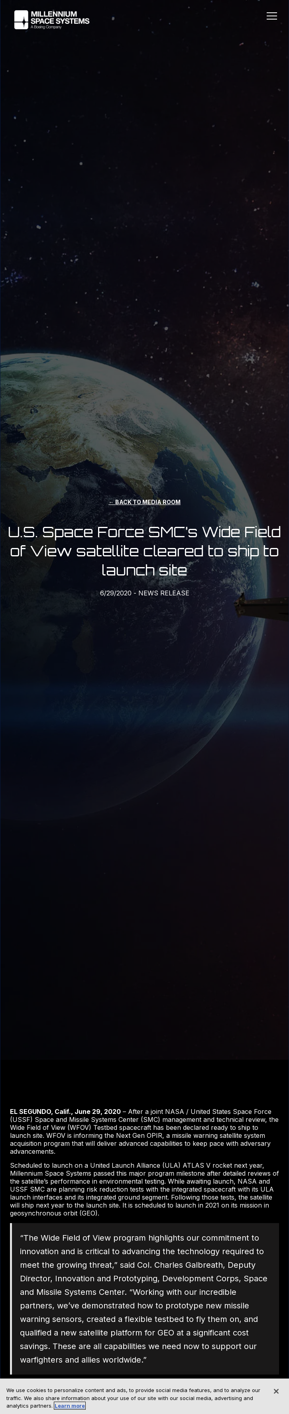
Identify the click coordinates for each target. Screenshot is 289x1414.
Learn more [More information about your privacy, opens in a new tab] (70, 1405)
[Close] (276, 1391)
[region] (144, 1396)
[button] (272, 17)
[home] (50, 19)
